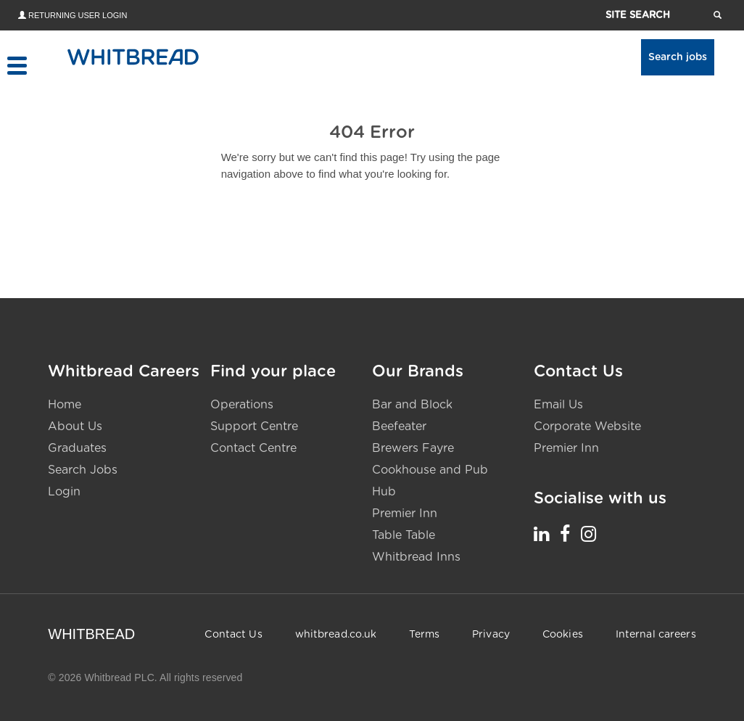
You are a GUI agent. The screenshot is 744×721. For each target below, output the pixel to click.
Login (64, 492)
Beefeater (399, 426)
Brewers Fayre (413, 448)
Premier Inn (404, 513)
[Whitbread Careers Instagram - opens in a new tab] (588, 534)
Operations (241, 405)
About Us (75, 426)
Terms (424, 635)
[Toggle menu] (16, 66)
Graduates (77, 448)
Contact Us (233, 635)
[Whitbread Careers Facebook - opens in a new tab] (565, 534)
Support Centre (254, 426)
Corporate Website (587, 426)
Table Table (403, 535)
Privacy (491, 635)
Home (64, 405)
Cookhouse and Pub (430, 470)
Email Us (558, 405)
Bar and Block (412, 405)
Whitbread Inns (416, 557)
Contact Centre (253, 448)
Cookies (562, 635)
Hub (384, 492)
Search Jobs (82, 470)
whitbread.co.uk (336, 635)
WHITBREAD (91, 634)
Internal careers (656, 635)
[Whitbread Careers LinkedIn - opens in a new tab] (541, 534)
